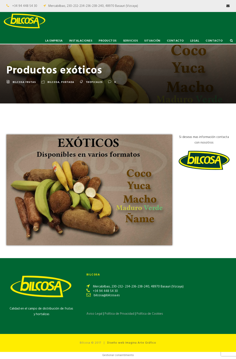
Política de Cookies (150, 313)
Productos (108, 40)
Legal (194, 40)
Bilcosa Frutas (24, 82)
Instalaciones (80, 40)
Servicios (130, 40)
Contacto (175, 40)
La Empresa (54, 40)
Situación (152, 40)
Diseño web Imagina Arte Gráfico (131, 342)
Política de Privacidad (120, 313)
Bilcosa (53, 82)
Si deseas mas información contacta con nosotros (204, 140)
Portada (67, 82)
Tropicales (94, 82)
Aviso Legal (94, 313)
